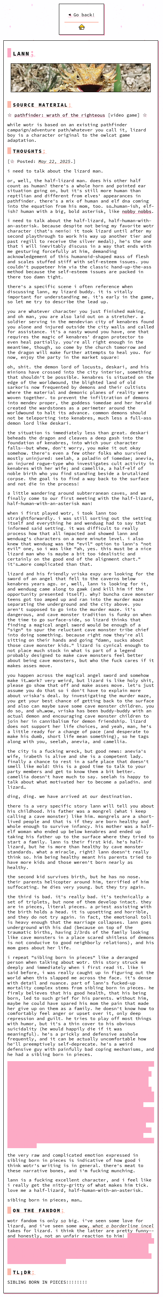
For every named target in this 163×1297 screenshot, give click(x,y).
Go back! (81, 14)
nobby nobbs (136, 211)
